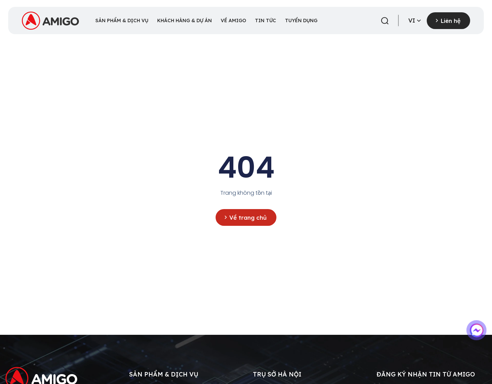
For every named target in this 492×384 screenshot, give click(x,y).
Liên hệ (451, 20)
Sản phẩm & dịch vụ (163, 374)
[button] (384, 21)
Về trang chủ (248, 217)
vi (415, 20)
